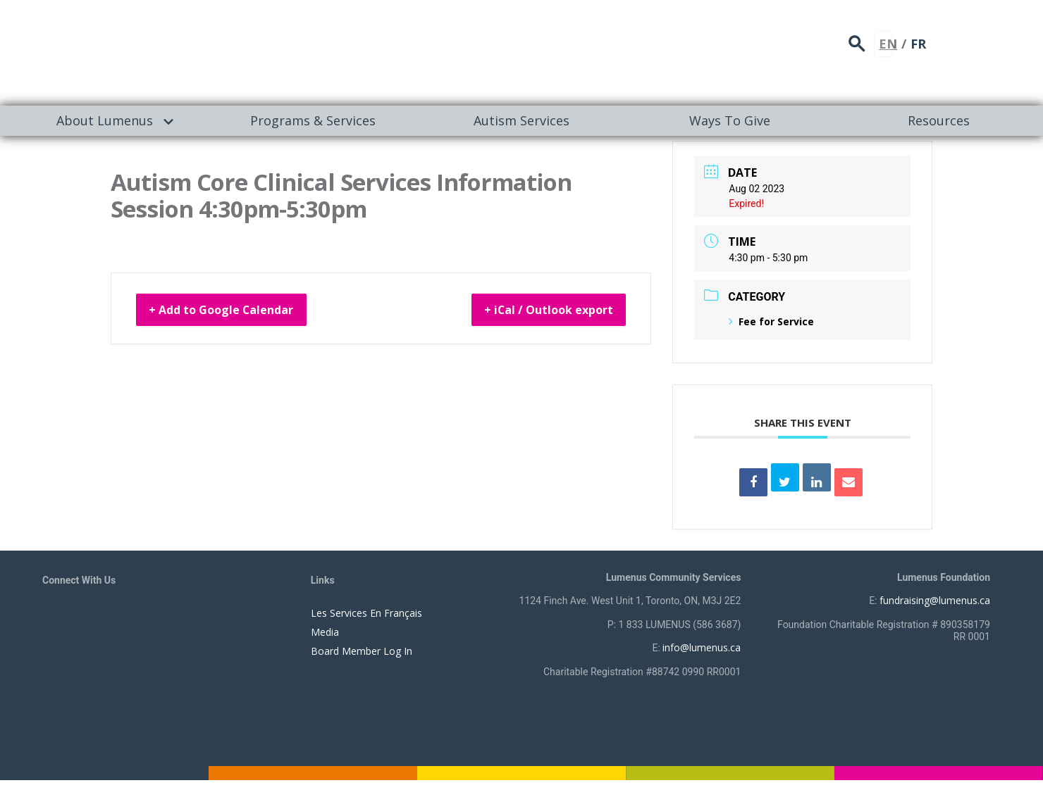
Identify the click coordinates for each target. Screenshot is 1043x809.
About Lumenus (104, 120)
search (940, 39)
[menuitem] (104, 121)
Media (325, 632)
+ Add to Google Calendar (237, 311)
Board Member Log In (361, 651)
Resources (939, 120)
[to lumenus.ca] (191, 50)
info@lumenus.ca (701, 647)
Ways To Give (729, 120)
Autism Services (521, 120)
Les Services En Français (366, 613)
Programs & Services (313, 120)
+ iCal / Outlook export (533, 311)
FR (996, 38)
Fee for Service (771, 321)
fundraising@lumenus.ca (935, 600)
